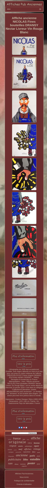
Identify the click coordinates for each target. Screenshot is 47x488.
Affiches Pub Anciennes (24, 474)
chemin (10, 449)
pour (38, 464)
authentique (28, 446)
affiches (27, 449)
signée (36, 446)
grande (15, 449)
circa (30, 443)
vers (24, 439)
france (17, 438)
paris (32, 455)
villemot (16, 464)
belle (28, 439)
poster (31, 463)
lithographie (11, 456)
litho (25, 459)
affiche (35, 438)
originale (17, 442)
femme (37, 443)
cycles (9, 439)
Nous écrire (24, 477)
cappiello (24, 466)
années (20, 446)
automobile (18, 452)
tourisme (23, 464)
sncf (20, 449)
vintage (37, 449)
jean (38, 456)
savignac (11, 452)
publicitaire (14, 459)
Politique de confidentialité (24, 481)
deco (33, 452)
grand (38, 452)
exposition (26, 452)
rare (10, 463)
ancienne (22, 455)
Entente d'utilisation (24, 484)
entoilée (35, 459)
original (12, 446)
